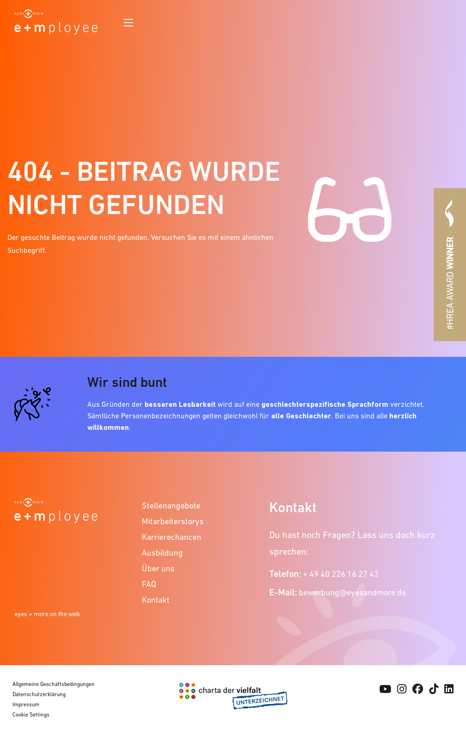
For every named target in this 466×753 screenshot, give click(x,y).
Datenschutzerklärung (39, 694)
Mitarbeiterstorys (173, 521)
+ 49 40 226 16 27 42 (341, 574)
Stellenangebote (171, 505)
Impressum (25, 704)
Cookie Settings (30, 714)
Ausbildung (162, 552)
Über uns (158, 568)
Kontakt (155, 600)
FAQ (149, 584)
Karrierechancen (171, 537)
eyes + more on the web (47, 614)
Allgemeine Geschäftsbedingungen (53, 684)
